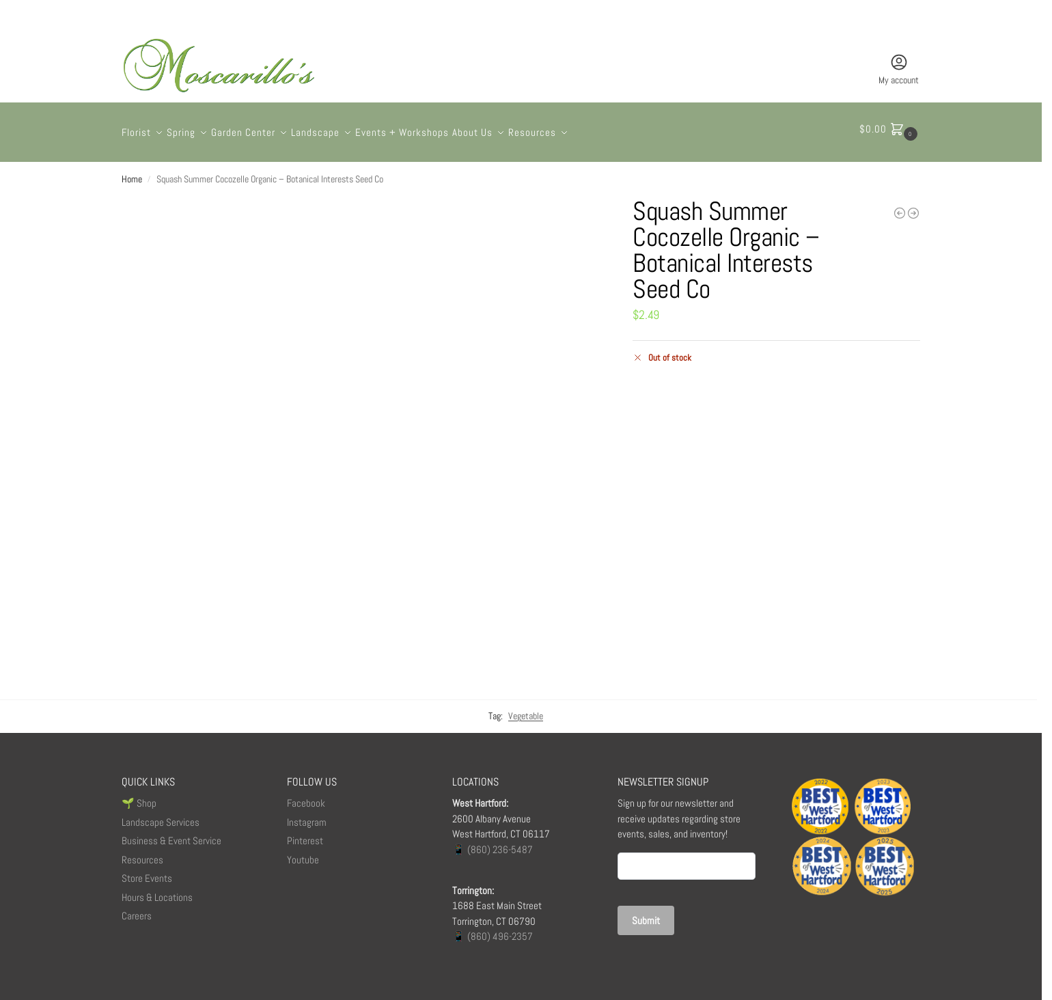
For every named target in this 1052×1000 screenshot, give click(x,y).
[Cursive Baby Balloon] (899, 205)
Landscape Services (160, 814)
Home (132, 172)
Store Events (147, 871)
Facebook (306, 796)
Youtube (303, 852)
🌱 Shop (140, 796)
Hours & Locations (157, 889)
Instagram (307, 814)
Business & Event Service (171, 833)
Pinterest (305, 833)
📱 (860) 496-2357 (492, 929)
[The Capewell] (913, 205)
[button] (890, 129)
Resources (142, 852)
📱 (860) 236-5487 (492, 841)
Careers (137, 908)
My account (898, 69)
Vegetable (525, 709)
